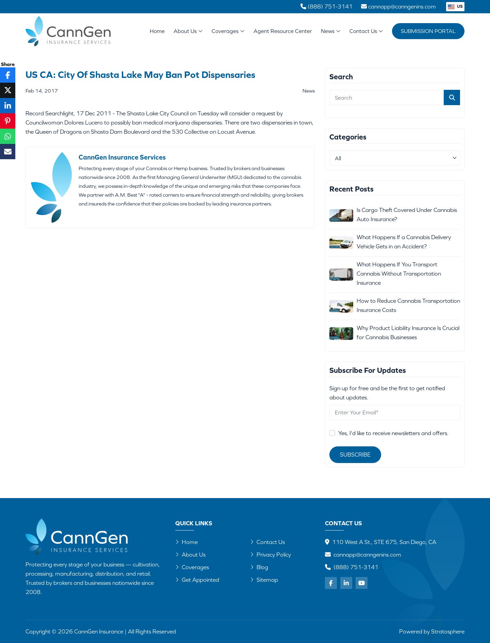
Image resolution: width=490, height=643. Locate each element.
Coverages (228, 31)
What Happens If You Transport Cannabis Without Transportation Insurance (399, 273)
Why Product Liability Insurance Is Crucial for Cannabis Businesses (408, 333)
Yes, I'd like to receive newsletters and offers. (393, 433)
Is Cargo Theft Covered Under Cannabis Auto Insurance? (407, 214)
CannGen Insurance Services (122, 157)
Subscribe (355, 454)
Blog (259, 567)
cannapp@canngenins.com (367, 554)
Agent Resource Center (283, 31)
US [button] (455, 6)
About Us (188, 31)
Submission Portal (428, 31)
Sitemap (264, 579)
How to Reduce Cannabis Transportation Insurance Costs (408, 305)
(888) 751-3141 (355, 567)
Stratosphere (447, 631)
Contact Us (366, 31)
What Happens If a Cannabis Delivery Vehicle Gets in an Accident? (404, 242)
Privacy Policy (270, 554)
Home (157, 31)
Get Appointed (197, 579)
